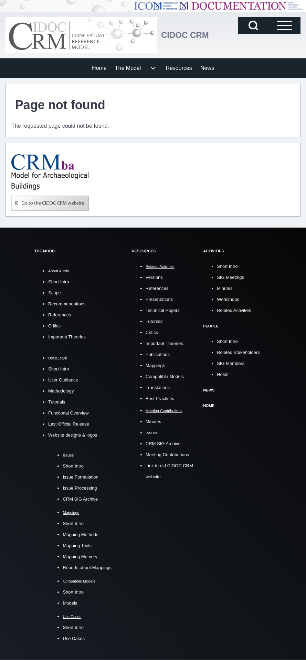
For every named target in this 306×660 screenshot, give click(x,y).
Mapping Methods (80, 534)
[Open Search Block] (253, 25)
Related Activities (234, 310)
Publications (158, 354)
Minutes (153, 421)
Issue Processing (80, 488)
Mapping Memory (80, 556)
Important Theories (67, 336)
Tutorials (56, 402)
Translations (158, 387)
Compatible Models (165, 376)
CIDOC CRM (185, 35)
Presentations (159, 299)
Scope (54, 292)
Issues (152, 432)
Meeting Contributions (167, 454)
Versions (154, 277)
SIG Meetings (230, 277)
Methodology (61, 391)
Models (70, 603)
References (59, 314)
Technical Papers (163, 310)
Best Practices (160, 398)
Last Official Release (68, 424)
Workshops (228, 299)
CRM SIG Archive (80, 499)
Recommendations (66, 303)
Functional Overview (68, 413)
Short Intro (58, 281)
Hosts (222, 374)
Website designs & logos (72, 435)
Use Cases (74, 638)
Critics (54, 325)
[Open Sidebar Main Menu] (284, 25)
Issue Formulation (80, 477)
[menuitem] (99, 68)
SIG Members (230, 363)
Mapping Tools (77, 545)
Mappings (155, 365)
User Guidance (63, 380)
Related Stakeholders (238, 352)
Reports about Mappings (87, 567)
